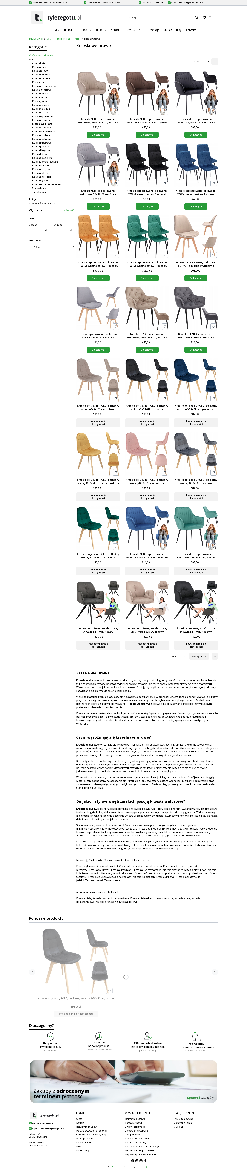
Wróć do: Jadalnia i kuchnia (41, 55)
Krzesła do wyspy (41, 169)
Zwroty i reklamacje (135, 1126)
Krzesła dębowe (40, 180)
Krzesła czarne (39, 67)
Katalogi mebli (83, 1142)
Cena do (58, 224)
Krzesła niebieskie (41, 74)
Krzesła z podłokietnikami (45, 161)
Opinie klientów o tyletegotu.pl (91, 1134)
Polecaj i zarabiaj (85, 1138)
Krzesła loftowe (40, 154)
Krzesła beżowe (40, 93)
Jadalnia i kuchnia (62, 39)
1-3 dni (37, 246)
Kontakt (80, 1122)
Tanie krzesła (39, 191)
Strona (197, 61)
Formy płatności (133, 1122)
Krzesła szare (39, 82)
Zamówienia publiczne (136, 1130)
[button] (196, 17)
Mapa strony (82, 1150)
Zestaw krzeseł (40, 188)
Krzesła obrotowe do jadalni (46, 184)
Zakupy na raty (132, 1134)
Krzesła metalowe (41, 120)
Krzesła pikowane (41, 146)
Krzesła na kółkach (41, 172)
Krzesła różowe (40, 70)
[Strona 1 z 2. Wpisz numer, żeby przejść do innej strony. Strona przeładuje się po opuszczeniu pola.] (203, 61)
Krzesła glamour (40, 101)
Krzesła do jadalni (41, 108)
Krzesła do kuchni (41, 104)
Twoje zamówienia (183, 1118)
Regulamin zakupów (86, 1126)
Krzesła (77, 39)
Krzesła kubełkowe (41, 142)
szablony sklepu (116, 1167)
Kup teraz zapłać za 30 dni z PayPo (143, 1146)
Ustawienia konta (183, 1122)
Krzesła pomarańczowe (44, 85)
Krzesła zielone (40, 97)
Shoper (141, 1167)
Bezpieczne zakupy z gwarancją (141, 1150)
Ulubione (178, 1126)
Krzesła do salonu (41, 112)
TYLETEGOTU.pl (36, 39)
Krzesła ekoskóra (41, 135)
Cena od (33, 224)
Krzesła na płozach (42, 176)
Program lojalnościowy (137, 1138)
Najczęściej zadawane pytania (140, 1154)
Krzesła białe (38, 63)
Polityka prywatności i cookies (91, 1130)
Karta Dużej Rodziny (135, 1142)
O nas (79, 1118)
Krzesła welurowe (99, 870)
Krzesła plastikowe (41, 138)
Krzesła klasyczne (41, 150)
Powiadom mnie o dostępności (98, 422)
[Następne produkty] (199, 656)
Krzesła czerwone (41, 78)
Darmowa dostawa (135, 1118)
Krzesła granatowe (41, 89)
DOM (49, 39)
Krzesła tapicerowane (43, 116)
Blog (78, 1146)
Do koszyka (98, 134)
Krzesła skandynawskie (44, 131)
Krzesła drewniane (41, 127)
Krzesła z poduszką (42, 157)
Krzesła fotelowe (40, 165)
